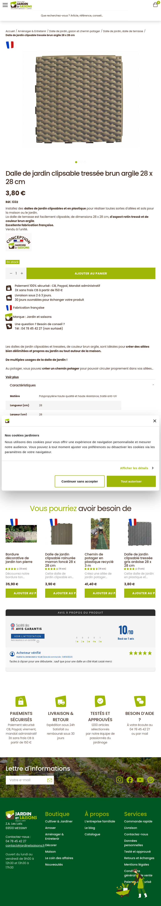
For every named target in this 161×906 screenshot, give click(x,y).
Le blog (90, 828)
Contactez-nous (136, 834)
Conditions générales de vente (138, 873)
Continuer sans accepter (80, 481)
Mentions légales (136, 864)
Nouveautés (54, 864)
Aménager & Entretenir (54, 836)
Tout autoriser (131, 481)
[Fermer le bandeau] (154, 420)
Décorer (51, 845)
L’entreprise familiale (100, 821)
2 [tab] (79, 162)
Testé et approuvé (137, 852)
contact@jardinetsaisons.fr (25, 845)
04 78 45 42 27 (140, 729)
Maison (50, 852)
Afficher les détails (134, 468)
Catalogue (92, 834)
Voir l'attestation (27, 636)
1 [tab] (76, 162)
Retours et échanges (139, 858)
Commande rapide (138, 821)
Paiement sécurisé (137, 882)
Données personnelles (133, 843)
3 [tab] (82, 162)
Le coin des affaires (59, 858)
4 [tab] (85, 162)
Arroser (50, 828)
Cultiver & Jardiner (59, 821)
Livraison (130, 828)
